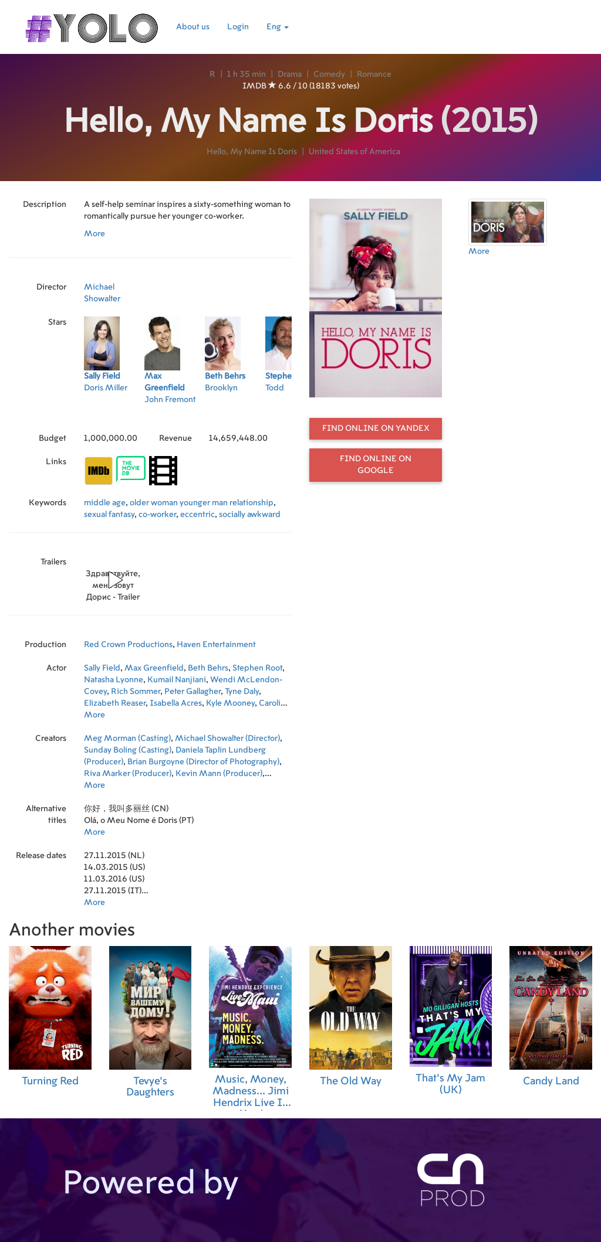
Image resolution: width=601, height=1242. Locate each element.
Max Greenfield (154, 668)
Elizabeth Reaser (115, 703)
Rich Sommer (135, 692)
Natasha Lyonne (113, 680)
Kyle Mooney (230, 703)
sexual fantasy (109, 515)
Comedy (329, 74)
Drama (290, 74)
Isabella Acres (176, 703)
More (94, 234)
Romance (374, 74)
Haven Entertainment (216, 645)
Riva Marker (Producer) (127, 774)
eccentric (197, 515)
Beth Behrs (208, 668)
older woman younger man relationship (202, 503)
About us (193, 27)
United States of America (354, 152)
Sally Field (102, 668)
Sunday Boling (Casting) (127, 750)
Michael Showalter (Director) (227, 738)
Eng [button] (277, 27)
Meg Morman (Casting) (127, 738)
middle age (105, 503)
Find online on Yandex (376, 428)
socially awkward (250, 515)
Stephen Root (257, 668)
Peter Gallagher (192, 692)
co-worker (157, 515)
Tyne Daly (242, 692)
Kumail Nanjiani (176, 680)
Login (238, 27)
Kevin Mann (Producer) (218, 774)
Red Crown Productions (128, 645)
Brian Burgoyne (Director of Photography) (203, 762)
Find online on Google (375, 465)
